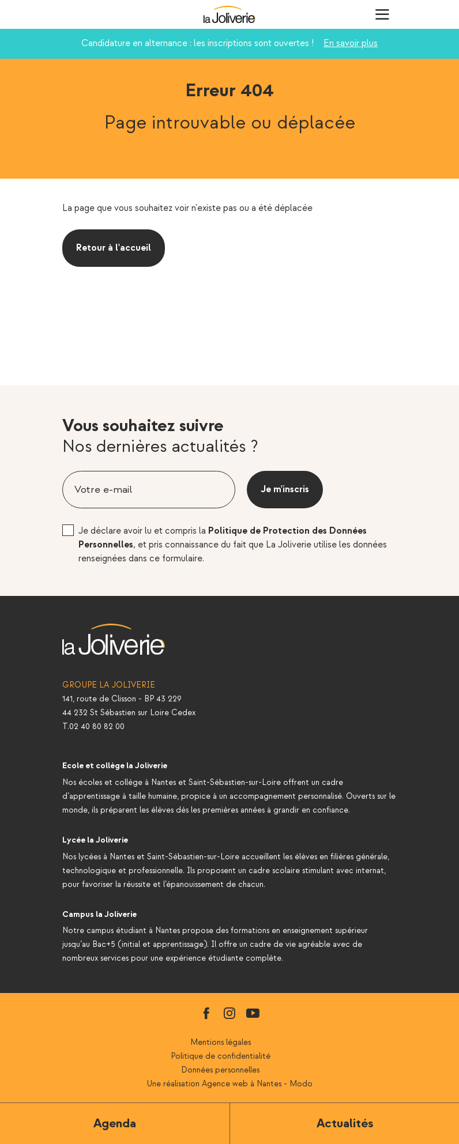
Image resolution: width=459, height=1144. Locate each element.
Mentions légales (220, 1042)
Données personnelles (220, 1070)
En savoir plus (350, 43)
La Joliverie (229, 14)
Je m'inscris (285, 489)
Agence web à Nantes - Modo (257, 1084)
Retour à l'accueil (113, 248)
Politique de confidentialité (220, 1056)
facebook (206, 1013)
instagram (229, 1013)
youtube (252, 1013)
